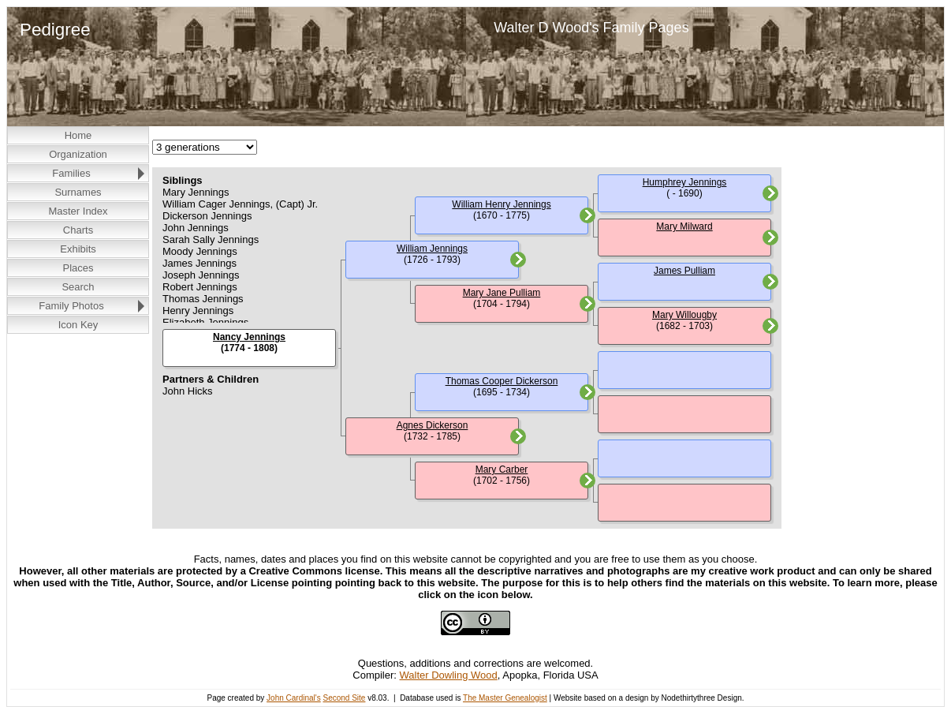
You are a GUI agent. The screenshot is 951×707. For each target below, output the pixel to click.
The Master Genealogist (505, 698)
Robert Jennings (199, 287)
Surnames (77, 192)
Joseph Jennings (201, 275)
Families (71, 173)
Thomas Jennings (203, 299)
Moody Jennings (199, 251)
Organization (78, 154)
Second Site (344, 698)
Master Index (77, 211)
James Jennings (199, 263)
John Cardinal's (294, 698)
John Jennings (195, 228)
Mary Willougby (684, 314)
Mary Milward (684, 226)
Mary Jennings (195, 192)
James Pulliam (684, 270)
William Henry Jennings (501, 204)
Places (77, 268)
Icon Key (78, 325)
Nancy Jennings (249, 336)
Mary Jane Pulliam (502, 292)
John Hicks (187, 391)
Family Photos (71, 306)
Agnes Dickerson (432, 425)
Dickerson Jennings (207, 216)
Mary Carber (502, 469)
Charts (78, 230)
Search (78, 287)
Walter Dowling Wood (449, 675)
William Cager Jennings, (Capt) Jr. (240, 204)
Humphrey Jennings (685, 182)
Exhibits (78, 249)
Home (78, 135)
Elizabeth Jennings (205, 322)
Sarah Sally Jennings (210, 239)
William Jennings (432, 248)
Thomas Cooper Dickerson (502, 381)
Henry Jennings (197, 310)
